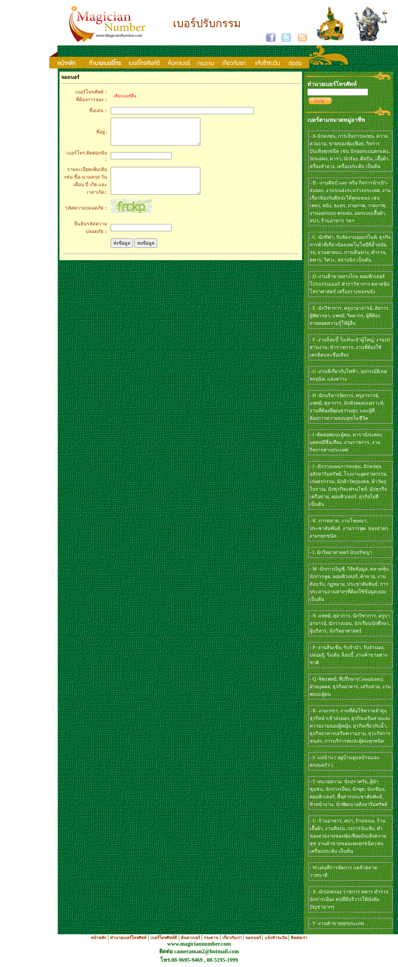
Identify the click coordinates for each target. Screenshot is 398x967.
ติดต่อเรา (299, 937)
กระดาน (211, 937)
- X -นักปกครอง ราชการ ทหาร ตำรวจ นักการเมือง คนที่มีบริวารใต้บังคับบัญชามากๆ (349, 899)
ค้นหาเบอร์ (191, 937)
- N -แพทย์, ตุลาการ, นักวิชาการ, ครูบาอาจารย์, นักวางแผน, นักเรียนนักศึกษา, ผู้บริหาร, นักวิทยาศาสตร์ (350, 623)
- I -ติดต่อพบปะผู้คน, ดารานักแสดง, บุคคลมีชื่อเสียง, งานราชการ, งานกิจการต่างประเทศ (346, 442)
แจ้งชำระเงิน (276, 937)
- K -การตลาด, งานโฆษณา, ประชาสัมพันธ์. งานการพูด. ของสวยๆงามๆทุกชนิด (349, 528)
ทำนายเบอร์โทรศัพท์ (128, 937)
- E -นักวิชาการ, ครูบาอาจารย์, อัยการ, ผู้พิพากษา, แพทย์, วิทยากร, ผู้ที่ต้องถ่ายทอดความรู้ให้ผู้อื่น (349, 316)
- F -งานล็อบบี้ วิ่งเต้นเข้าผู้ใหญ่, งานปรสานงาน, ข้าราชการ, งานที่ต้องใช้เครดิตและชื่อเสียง (350, 347)
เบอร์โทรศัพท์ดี (164, 937)
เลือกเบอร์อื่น (123, 96)
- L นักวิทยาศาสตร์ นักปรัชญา (341, 552)
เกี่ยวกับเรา (232, 937)
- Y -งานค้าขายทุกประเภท (337, 923)
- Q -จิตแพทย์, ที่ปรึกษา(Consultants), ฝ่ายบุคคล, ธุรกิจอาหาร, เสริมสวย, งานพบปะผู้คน (350, 687)
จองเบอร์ (253, 937)
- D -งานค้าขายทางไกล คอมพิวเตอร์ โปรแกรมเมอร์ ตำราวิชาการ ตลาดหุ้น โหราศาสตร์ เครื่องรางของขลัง (350, 284)
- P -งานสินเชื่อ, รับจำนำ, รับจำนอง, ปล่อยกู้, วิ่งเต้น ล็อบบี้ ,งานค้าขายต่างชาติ (348, 655)
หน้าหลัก (98, 937)
